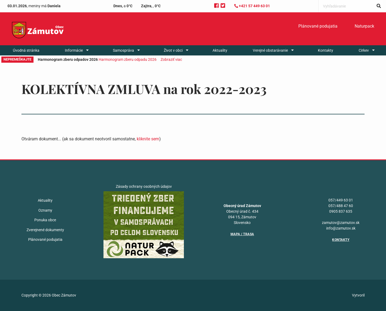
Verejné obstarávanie (270, 50)
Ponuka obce (45, 220)
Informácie (74, 50)
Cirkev (364, 50)
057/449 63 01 (340, 200)
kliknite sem (148, 138)
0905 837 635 (340, 211)
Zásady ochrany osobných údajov (144, 186)
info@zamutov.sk (340, 228)
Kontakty (325, 50)
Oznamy (45, 210)
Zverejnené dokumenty (45, 230)
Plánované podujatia (317, 26)
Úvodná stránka (26, 50)
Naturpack (364, 26)
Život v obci (173, 50)
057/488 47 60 (340, 206)
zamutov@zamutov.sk (340, 222)
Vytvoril (358, 295)
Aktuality (220, 50)
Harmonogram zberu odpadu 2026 (128, 59)
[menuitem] (318, 26)
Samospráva (123, 50)
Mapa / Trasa (242, 234)
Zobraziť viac (171, 59)
